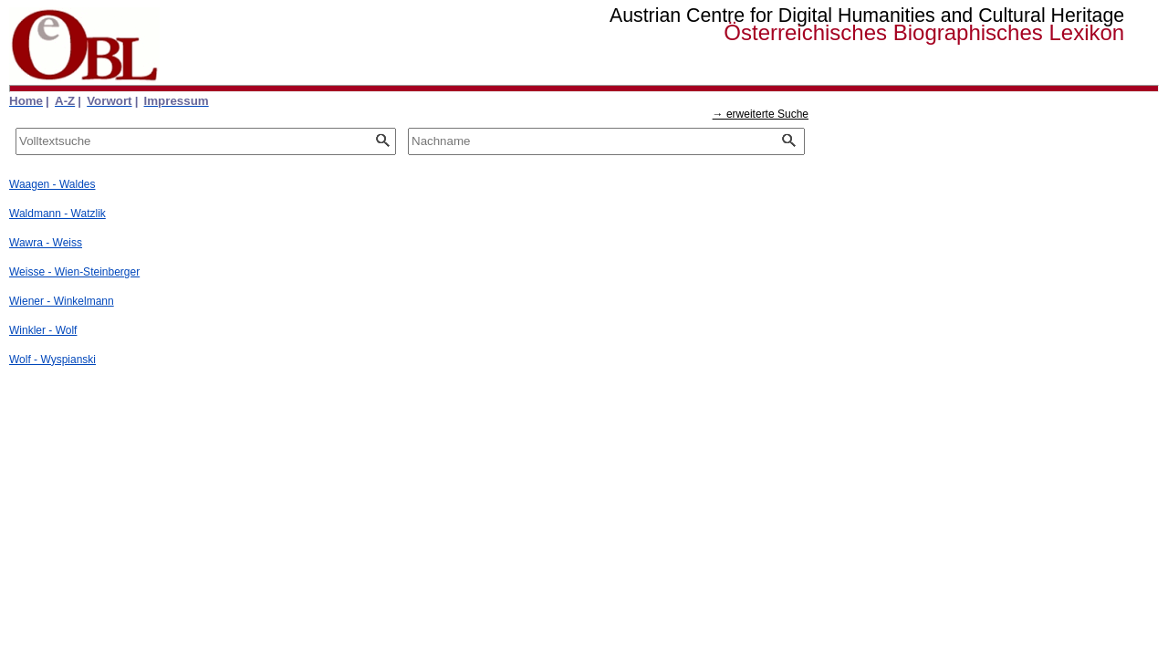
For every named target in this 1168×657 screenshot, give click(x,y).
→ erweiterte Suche (760, 114)
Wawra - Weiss (45, 242)
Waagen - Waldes (52, 184)
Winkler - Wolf (43, 330)
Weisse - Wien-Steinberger (74, 272)
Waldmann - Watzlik (57, 213)
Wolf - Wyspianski (52, 359)
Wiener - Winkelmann (61, 301)
